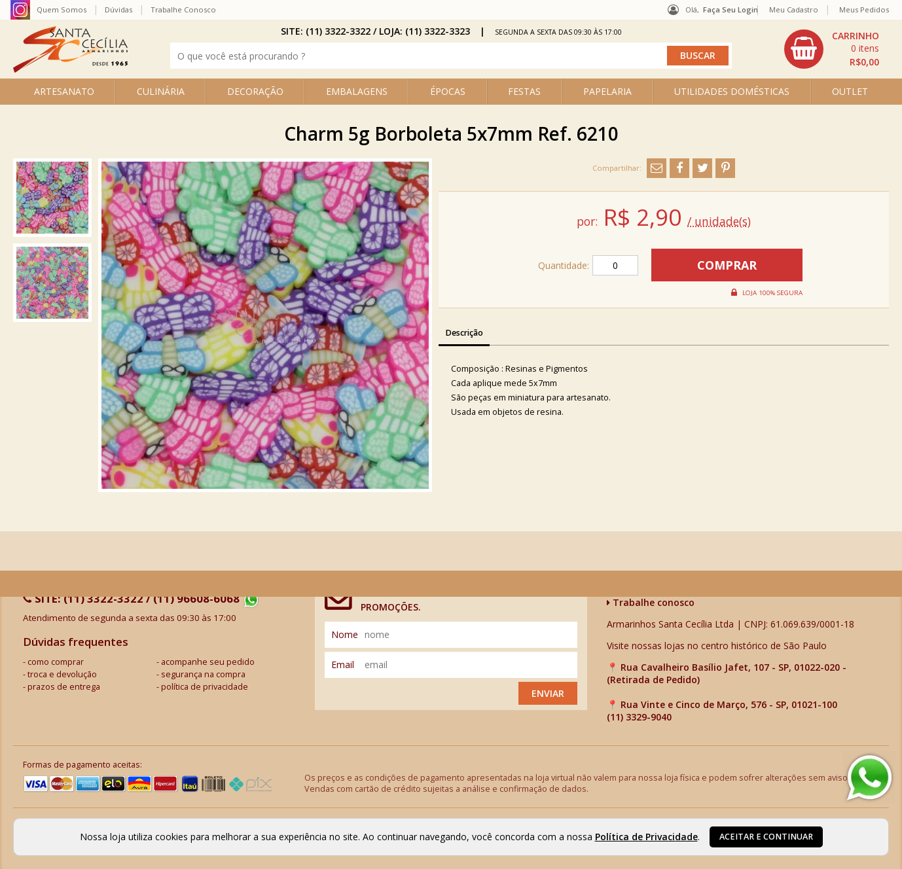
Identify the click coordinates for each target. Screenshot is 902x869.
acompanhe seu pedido (208, 661)
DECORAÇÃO (255, 91)
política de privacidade (204, 686)
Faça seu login (730, 9)
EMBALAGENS (357, 91)
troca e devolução (62, 674)
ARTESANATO (64, 91)
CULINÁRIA (161, 91)
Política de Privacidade (646, 836)
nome (344, 634)
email (342, 664)
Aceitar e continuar (766, 836)
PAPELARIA (607, 91)
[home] (70, 69)
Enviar (548, 693)
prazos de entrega (63, 686)
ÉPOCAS (447, 91)
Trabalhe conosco (651, 602)
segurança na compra (203, 674)
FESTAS (524, 91)
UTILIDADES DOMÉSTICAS (731, 91)
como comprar (55, 661)
